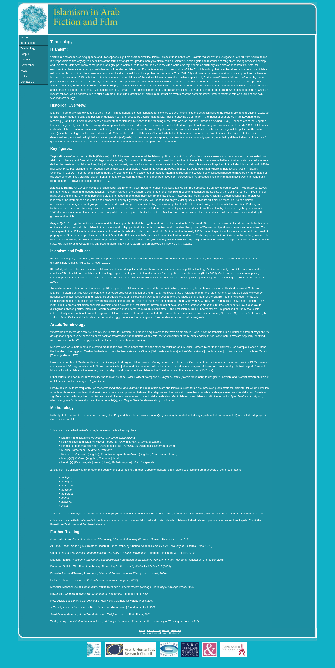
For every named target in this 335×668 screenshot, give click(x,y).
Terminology (28, 48)
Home (24, 37)
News (24, 70)
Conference (28, 65)
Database (26, 59)
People (25, 54)
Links (24, 76)
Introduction (28, 42)
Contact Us (27, 81)
